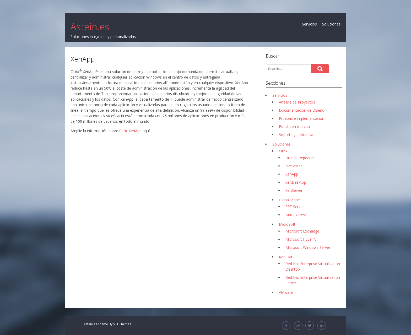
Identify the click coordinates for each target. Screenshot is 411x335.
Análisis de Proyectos (297, 102)
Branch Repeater (299, 157)
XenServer (293, 190)
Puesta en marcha (294, 126)
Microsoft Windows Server (307, 247)
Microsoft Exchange (302, 231)
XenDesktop (295, 182)
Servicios (309, 24)
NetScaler (293, 165)
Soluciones (331, 24)
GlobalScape (289, 199)
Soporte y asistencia (296, 134)
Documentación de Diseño (302, 110)
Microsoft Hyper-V (300, 239)
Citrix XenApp (130, 130)
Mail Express (296, 214)
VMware (286, 292)
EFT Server (294, 206)
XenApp (291, 174)
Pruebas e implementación (301, 118)
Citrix (283, 150)
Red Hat (286, 256)
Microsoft (287, 224)
